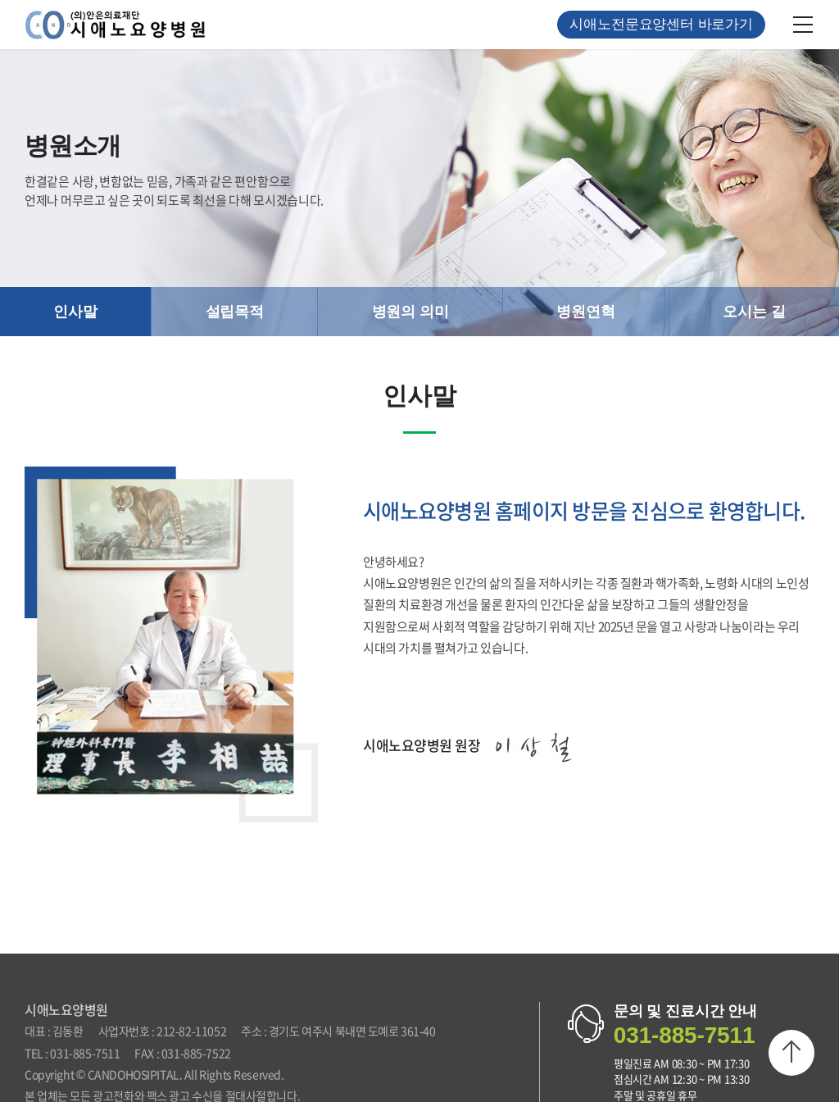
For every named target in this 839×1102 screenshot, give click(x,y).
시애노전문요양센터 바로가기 (661, 24)
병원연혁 (585, 311)
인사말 (75, 311)
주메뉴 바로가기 (0, 0)
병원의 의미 (410, 311)
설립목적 (235, 311)
